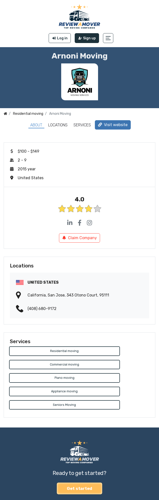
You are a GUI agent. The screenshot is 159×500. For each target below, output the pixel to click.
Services (82, 125)
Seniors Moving (44, 378)
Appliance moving (115, 365)
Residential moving (43, 351)
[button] (108, 38)
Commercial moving (115, 351)
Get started (79, 462)
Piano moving (44, 365)
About (36, 125)
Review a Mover (18, 485)
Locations (58, 125)
